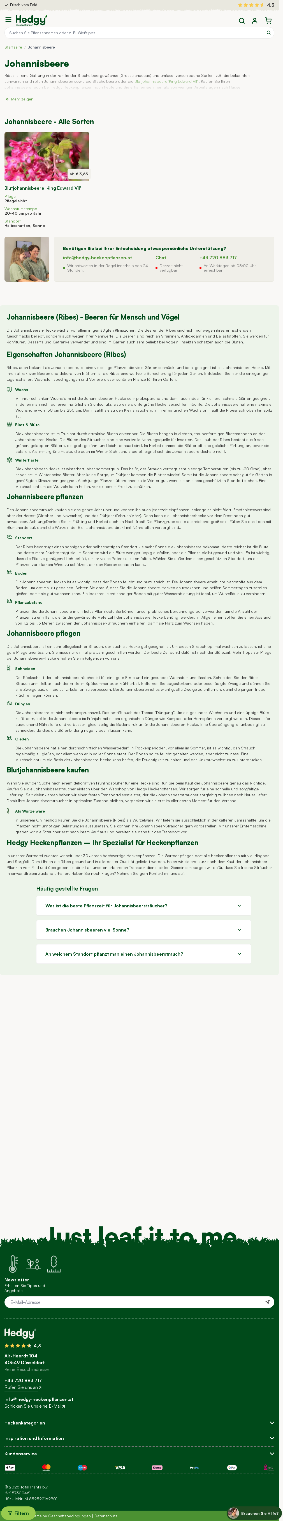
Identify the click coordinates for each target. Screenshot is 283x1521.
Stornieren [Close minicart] (15, 16)
